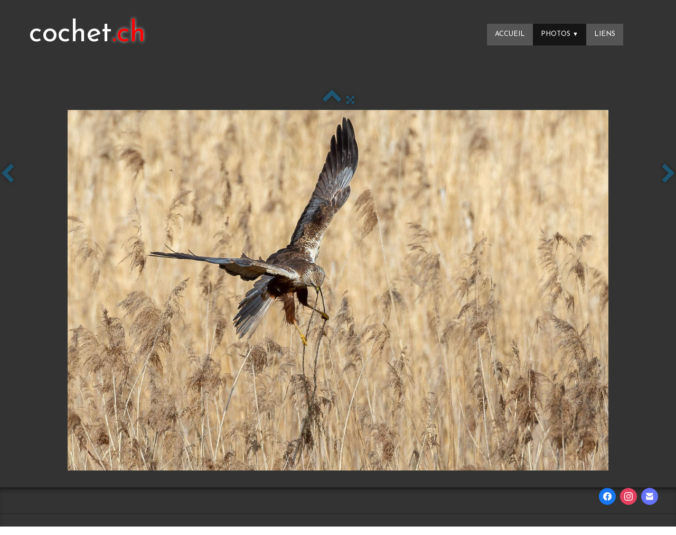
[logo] (87, 34)
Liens (604, 34)
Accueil (510, 34)
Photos (559, 34)
